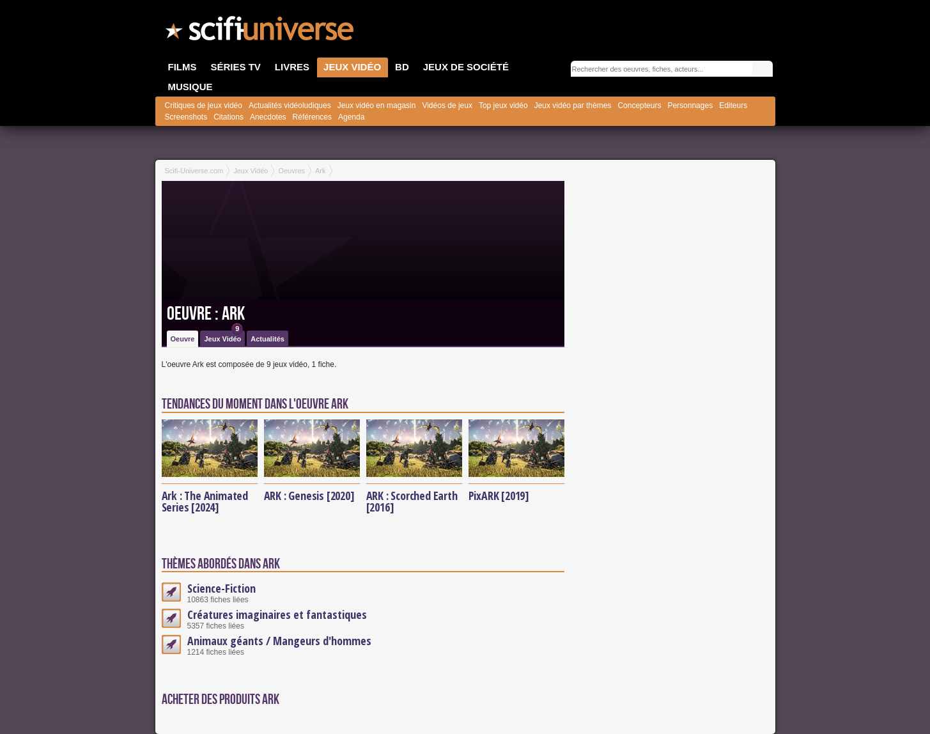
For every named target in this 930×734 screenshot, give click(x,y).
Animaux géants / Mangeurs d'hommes (279, 640)
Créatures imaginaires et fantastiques (277, 614)
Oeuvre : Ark (206, 313)
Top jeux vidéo (503, 105)
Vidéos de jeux (447, 105)
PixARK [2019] (499, 495)
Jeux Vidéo (223, 337)
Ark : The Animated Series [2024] (205, 501)
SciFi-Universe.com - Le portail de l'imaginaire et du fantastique (261, 32)
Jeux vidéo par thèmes (573, 105)
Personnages (690, 105)
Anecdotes (268, 117)
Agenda (351, 117)
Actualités (267, 339)
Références (312, 117)
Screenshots (186, 117)
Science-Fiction (221, 588)
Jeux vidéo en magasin (376, 105)
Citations (228, 117)
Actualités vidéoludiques (290, 105)
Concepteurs (639, 105)
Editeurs (733, 105)
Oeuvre (183, 339)
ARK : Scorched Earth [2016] (412, 501)
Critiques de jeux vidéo (203, 105)
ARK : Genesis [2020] (309, 495)
